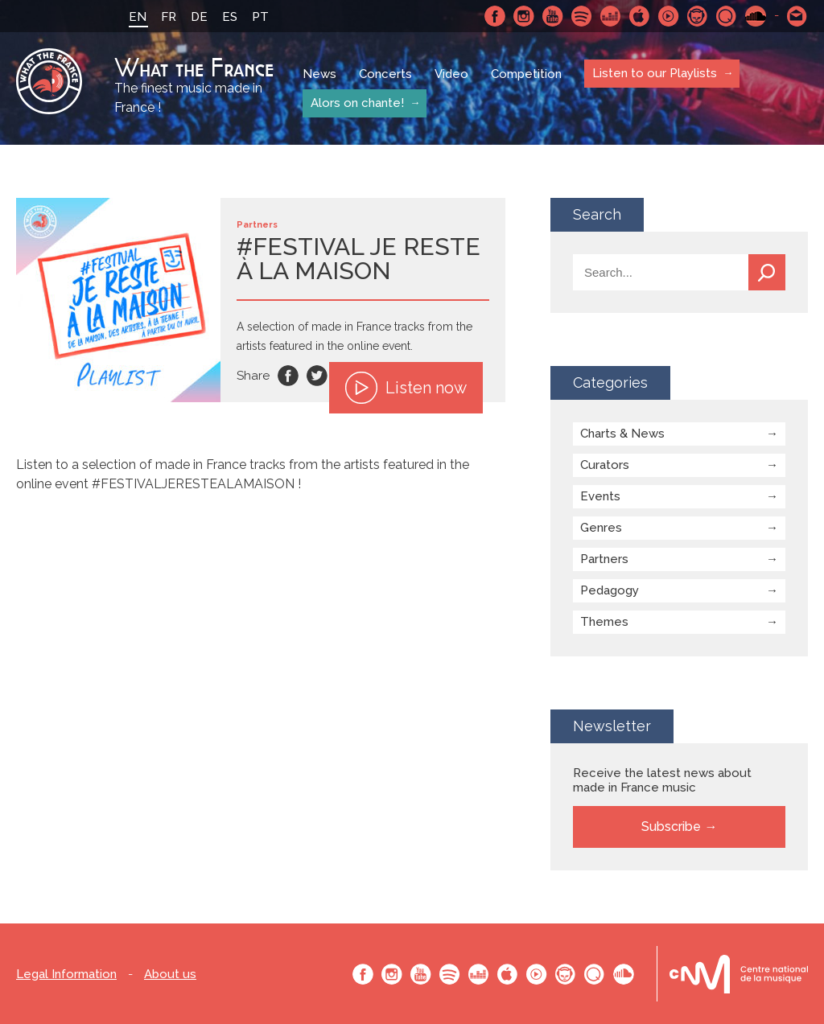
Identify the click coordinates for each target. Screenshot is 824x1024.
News (319, 74)
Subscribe (671, 826)
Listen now (406, 388)
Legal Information (66, 974)
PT (260, 17)
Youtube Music (668, 16)
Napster (697, 16)
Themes (604, 622)
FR (168, 17)
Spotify (581, 16)
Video (451, 74)
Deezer (610, 16)
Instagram (523, 16)
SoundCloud (755, 16)
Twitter (317, 375)
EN (137, 17)
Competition (526, 74)
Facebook (494, 16)
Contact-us (797, 16)
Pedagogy (609, 590)
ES (229, 17)
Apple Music (639, 16)
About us (170, 974)
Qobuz (726, 16)
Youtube (552, 16)
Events (600, 496)
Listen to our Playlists (654, 73)
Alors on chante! (357, 103)
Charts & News (622, 433)
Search (766, 272)
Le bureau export (739, 973)
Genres (601, 527)
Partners (604, 559)
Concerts (385, 74)
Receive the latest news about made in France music (662, 780)
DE (199, 17)
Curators (604, 465)
